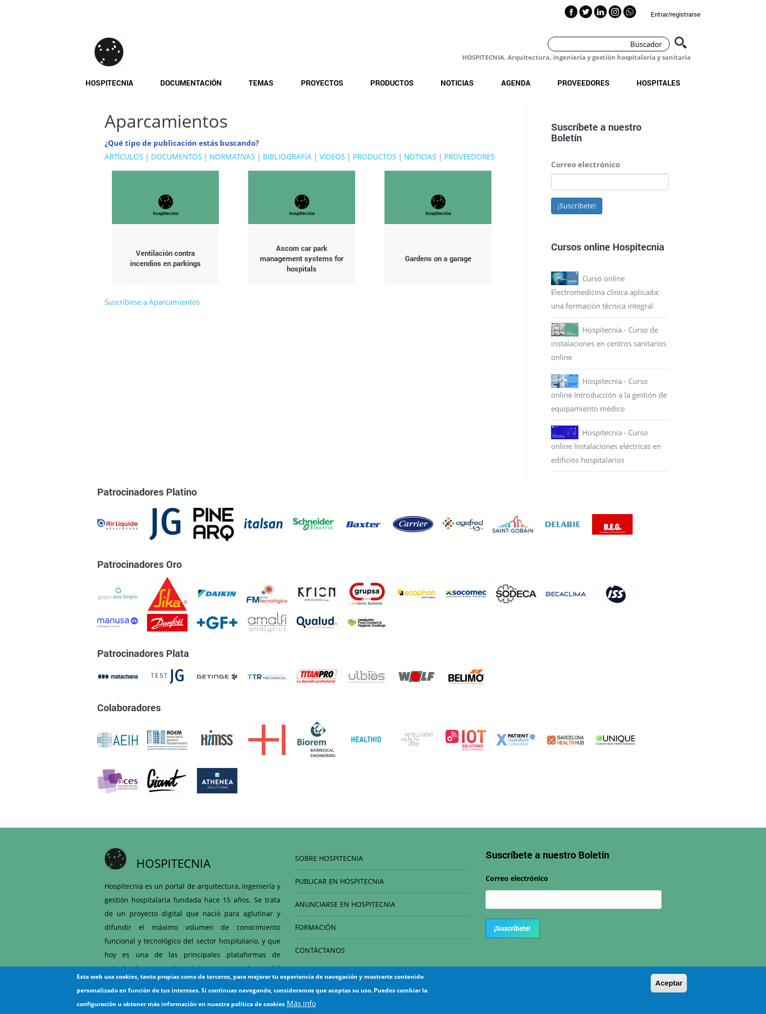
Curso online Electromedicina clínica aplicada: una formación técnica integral (605, 292)
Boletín (566, 137)
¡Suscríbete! (576, 205)
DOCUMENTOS (176, 156)
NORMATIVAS (232, 156)
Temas (261, 83)
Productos (392, 83)
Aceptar (668, 983)
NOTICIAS (420, 156)
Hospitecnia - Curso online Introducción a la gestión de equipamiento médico (609, 394)
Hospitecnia (109, 83)
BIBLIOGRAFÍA (287, 156)
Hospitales (659, 83)
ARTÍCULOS (124, 156)
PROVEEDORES (469, 156)
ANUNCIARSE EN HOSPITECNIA (345, 904)
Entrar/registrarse (676, 14)
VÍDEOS (332, 156)
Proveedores (583, 83)
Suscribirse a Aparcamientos (152, 302)
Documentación (191, 83)
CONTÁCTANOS (320, 950)
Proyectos (322, 83)
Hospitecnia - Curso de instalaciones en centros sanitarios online (608, 343)
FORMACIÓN (315, 927)
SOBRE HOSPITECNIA (329, 858)
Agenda (516, 83)
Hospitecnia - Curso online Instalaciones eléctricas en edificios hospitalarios (606, 446)
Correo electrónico (585, 164)
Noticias (457, 83)
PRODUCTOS (374, 156)
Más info (301, 1003)
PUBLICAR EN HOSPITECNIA (339, 881)
